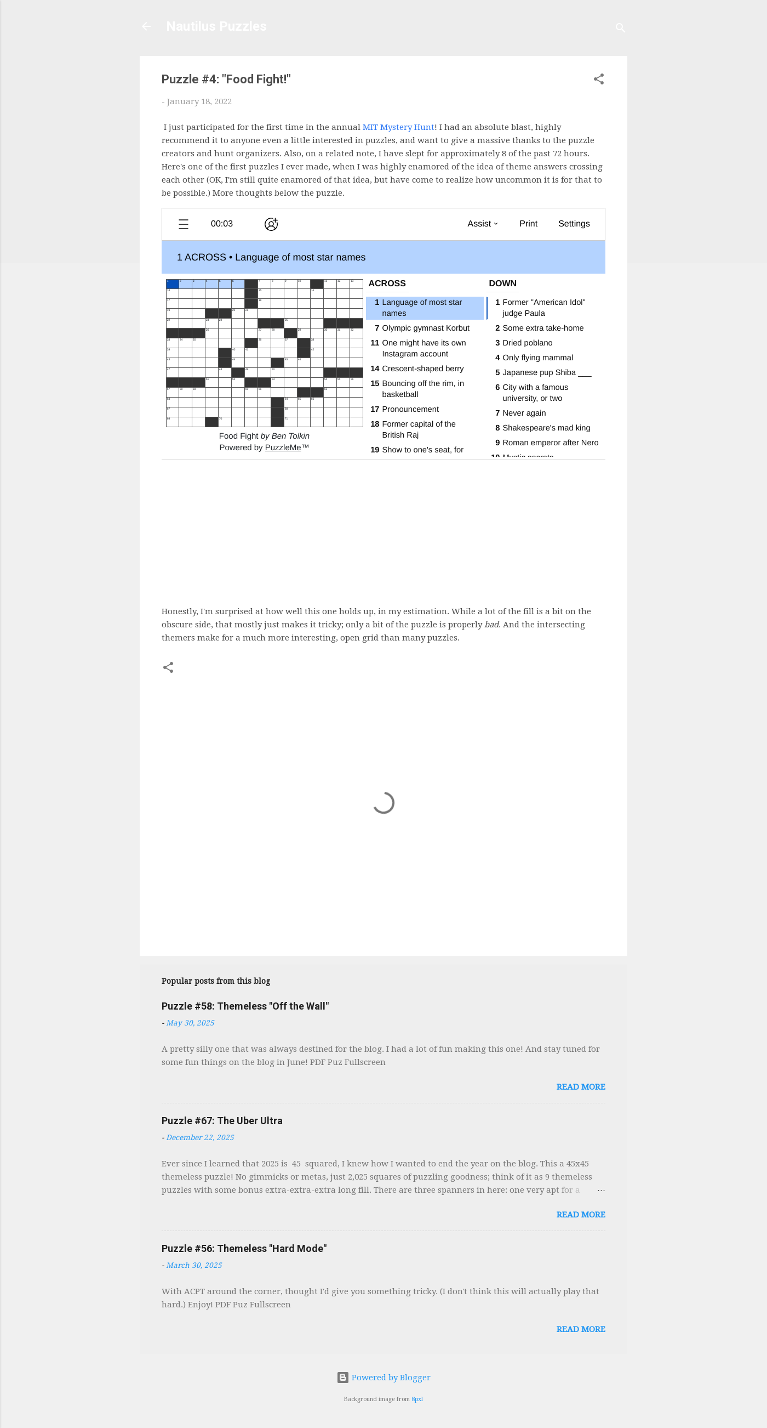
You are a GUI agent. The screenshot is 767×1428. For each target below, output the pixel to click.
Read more (581, 1087)
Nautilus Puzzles (216, 26)
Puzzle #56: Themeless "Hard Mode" (244, 1248)
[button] (598, 80)
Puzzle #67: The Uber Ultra (222, 1120)
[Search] (620, 30)
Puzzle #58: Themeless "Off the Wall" (245, 1006)
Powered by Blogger (383, 1377)
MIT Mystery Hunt (398, 127)
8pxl (417, 1399)
